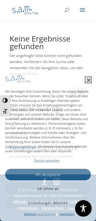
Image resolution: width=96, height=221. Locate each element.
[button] (88, 79)
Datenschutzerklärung (21, 146)
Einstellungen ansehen (48, 202)
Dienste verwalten (47, 160)
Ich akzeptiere (48, 174)
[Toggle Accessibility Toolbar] (83, 208)
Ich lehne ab (48, 188)
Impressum (66, 214)
